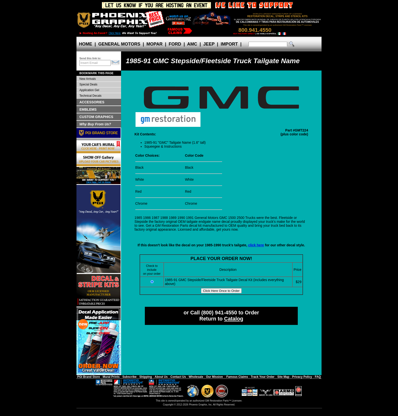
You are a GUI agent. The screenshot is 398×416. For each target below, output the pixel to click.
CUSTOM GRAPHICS (96, 117)
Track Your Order (262, 377)
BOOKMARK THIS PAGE (96, 73)
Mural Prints (111, 377)
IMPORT (229, 44)
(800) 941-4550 (219, 313)
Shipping (145, 377)
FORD (175, 44)
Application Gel (89, 90)
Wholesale (196, 377)
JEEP (209, 44)
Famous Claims (237, 377)
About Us (161, 377)
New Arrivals (87, 79)
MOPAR (154, 44)
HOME (85, 44)
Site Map (283, 377)
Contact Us (178, 377)
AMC (192, 44)
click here (256, 245)
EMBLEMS (88, 109)
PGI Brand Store (88, 377)
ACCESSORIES (91, 102)
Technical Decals (90, 95)
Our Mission (214, 377)
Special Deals (88, 84)
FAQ (318, 377)
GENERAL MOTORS (119, 44)
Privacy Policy (302, 377)
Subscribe (129, 377)
